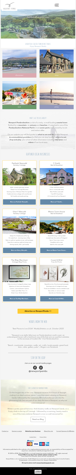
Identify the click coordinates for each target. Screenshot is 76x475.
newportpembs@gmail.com (45, 463)
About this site (48, 431)
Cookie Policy (33, 437)
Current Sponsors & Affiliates (65, 431)
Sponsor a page (17, 431)
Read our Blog (38, 419)
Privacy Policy (43, 437)
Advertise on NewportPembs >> (38, 311)
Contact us (5, 431)
